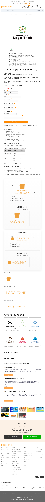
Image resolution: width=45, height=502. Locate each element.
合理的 (33, 64)
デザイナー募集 (38, 457)
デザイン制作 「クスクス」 (6, 488)
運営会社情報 (5, 494)
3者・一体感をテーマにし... (22, 346)
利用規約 (22, 494)
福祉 (13, 63)
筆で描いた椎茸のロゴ (8, 346)
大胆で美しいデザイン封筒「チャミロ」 (21, 488)
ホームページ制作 (16, 457)
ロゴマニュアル (8, 99)
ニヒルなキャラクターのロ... (9, 330)
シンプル (18, 61)
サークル (31, 63)
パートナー (24, 64)
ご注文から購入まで (5, 451)
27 (27, 345)
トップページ (3, 14)
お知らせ (3, 465)
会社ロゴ (14, 65)
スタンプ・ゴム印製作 (28, 456)
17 (40, 328)
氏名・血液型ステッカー (17, 470)
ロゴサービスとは (4, 449)
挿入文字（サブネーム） (9, 103)
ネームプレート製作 (28, 453)
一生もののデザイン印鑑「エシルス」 (37, 488)
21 (15, 328)
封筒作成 (14, 455)
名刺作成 (14, 453)
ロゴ (8, 387)
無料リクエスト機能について (5, 454)
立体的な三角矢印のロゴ (34, 346)
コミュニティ (19, 64)
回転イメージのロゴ (33, 330)
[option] (22, 32)
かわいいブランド (28, 61)
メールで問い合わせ (13, 436)
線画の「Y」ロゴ (20, 330)
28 (15, 345)
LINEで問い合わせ (32, 436)
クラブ (11, 64)
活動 (15, 64)
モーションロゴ (8, 111)
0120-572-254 (22, 429)
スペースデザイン (16, 463)
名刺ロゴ (18, 65)
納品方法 (6, 95)
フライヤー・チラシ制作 (28, 464)
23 (40, 345)
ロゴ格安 (29, 64)
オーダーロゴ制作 (16, 449)
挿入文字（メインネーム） (10, 107)
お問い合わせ (38, 451)
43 (20, 85)
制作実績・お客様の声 (5, 458)
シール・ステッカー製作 (28, 450)
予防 (22, 65)
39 (27, 328)
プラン (6, 90)
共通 (8, 375)
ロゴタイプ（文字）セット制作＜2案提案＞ (13, 116)
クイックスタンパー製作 (28, 460)
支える (22, 63)
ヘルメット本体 (16, 467)
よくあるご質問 (38, 449)
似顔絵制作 (26, 467)
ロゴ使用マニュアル (16, 451)
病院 (20, 63)
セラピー (22, 61)
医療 (15, 63)
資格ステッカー (16, 473)
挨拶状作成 (14, 461)
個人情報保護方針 (14, 494)
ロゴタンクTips (4, 463)
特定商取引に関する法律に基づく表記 (34, 494)
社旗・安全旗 (15, 475)
